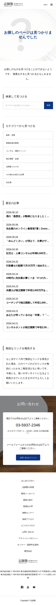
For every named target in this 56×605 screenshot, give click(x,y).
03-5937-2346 (28, 425)
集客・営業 (10, 135)
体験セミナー (28, 513)
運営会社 (28, 551)
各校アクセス (28, 519)
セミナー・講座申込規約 (28, 545)
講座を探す (28, 500)
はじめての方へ (28, 481)
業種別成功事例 (12, 143)
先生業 (8, 182)
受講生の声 (28, 506)
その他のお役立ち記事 (15, 175)
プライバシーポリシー (28, 538)
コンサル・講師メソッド (16, 151)
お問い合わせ (28, 532)
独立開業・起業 (12, 159)
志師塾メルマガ (12, 167)
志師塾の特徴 (28, 487)
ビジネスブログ (28, 525)
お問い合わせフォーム (28, 458)
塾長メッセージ (28, 494)
